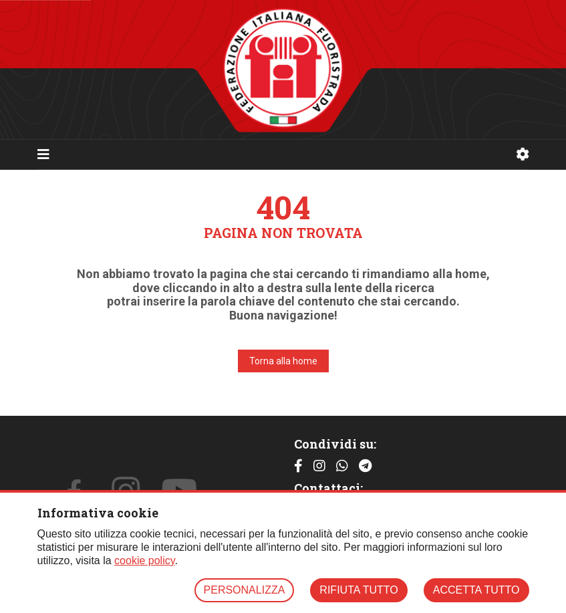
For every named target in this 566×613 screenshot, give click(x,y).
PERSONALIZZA (244, 590)
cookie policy (144, 560)
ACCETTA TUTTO (476, 590)
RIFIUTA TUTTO (358, 590)
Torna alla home (283, 361)
